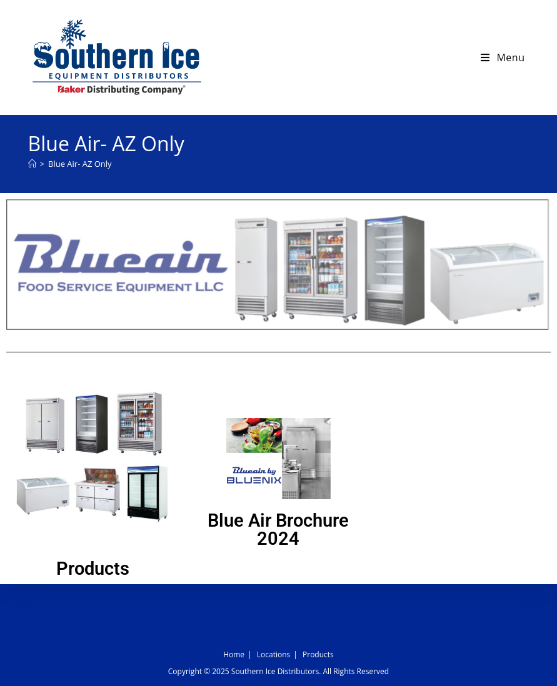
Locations (274, 654)
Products (92, 568)
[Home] (32, 163)
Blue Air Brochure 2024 (278, 529)
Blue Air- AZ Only (80, 163)
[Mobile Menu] (502, 57)
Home (233, 654)
